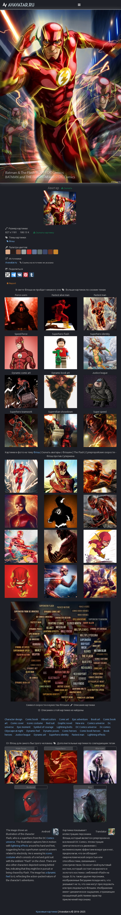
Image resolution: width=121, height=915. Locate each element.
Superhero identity (59, 734)
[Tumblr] (31, 274)
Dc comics (105, 727)
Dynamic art (39, 734)
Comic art (64, 719)
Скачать (66, 188)
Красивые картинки (46, 911)
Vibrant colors (48, 719)
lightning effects (19, 845)
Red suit (50, 723)
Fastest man (77, 734)
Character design (13, 719)
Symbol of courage (43, 727)
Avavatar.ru (11, 262)
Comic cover (17, 723)
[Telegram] (13, 274)
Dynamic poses (51, 731)
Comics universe (96, 723)
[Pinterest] (25, 274)
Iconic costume (34, 723)
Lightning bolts (64, 727)
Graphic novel (64, 723)
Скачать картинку (43, 232)
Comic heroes (69, 731)
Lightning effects (96, 734)
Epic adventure (80, 719)
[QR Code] (7, 274)
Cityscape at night (14, 731)
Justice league (22, 734)
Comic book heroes (89, 731)
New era (79, 723)
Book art (95, 719)
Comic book (31, 719)
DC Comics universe (86, 727)
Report (11, 283)
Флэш (11, 241)
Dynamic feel (33, 731)
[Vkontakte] (19, 274)
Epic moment (23, 727)
